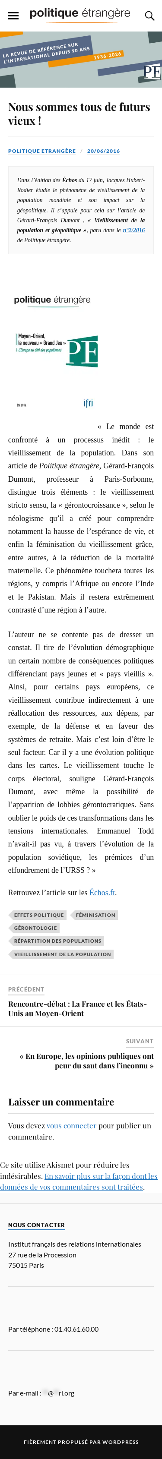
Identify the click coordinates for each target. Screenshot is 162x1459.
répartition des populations (58, 941)
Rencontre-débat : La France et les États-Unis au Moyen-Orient (77, 1008)
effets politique (39, 915)
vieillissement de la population (62, 954)
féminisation (95, 915)
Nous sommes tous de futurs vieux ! (79, 113)
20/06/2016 (103, 151)
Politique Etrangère (42, 151)
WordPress (120, 1442)
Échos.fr (102, 892)
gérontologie (35, 928)
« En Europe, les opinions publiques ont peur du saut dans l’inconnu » (86, 1060)
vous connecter (72, 1125)
